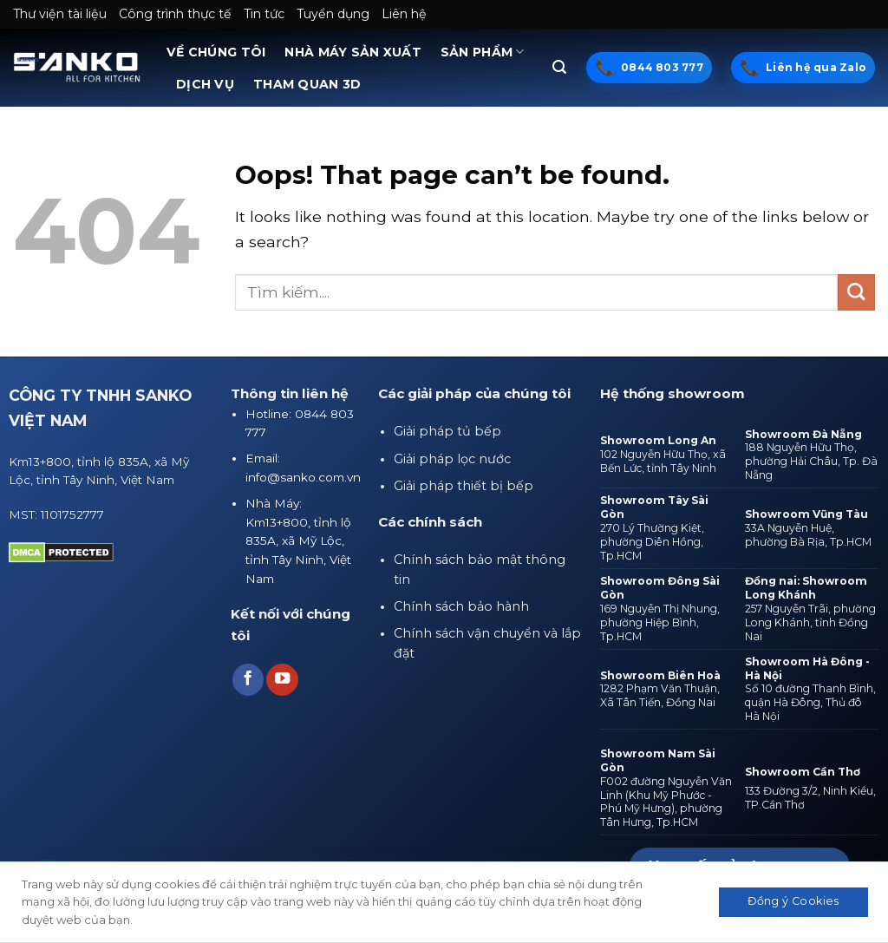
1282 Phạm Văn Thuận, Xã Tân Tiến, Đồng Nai (660, 695)
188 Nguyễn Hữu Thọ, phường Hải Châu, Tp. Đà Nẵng (811, 461)
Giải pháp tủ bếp (447, 431)
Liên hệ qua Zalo (816, 67)
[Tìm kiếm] (559, 67)
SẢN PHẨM (483, 51)
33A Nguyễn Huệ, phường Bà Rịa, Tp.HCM (808, 534)
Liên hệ (404, 14)
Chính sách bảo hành (461, 606)
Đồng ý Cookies (793, 900)
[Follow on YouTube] (281, 680)
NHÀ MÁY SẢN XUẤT (352, 52)
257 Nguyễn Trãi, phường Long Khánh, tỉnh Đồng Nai (810, 622)
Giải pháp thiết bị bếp (463, 486)
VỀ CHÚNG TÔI (215, 52)
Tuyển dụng (333, 14)
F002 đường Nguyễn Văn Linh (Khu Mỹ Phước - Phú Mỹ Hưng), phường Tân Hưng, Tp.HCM (666, 802)
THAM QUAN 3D (307, 84)
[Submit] (856, 292)
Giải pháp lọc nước (452, 459)
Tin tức (264, 14)
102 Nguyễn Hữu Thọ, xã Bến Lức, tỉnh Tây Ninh (663, 461)
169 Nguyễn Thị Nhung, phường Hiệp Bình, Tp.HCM (660, 622)
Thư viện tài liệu (60, 14)
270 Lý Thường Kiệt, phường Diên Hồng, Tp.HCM (652, 541)
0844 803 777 (662, 67)
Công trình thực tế (175, 14)
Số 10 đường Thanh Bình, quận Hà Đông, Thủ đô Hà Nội (810, 702)
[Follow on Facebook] (248, 680)
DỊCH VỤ (205, 84)
